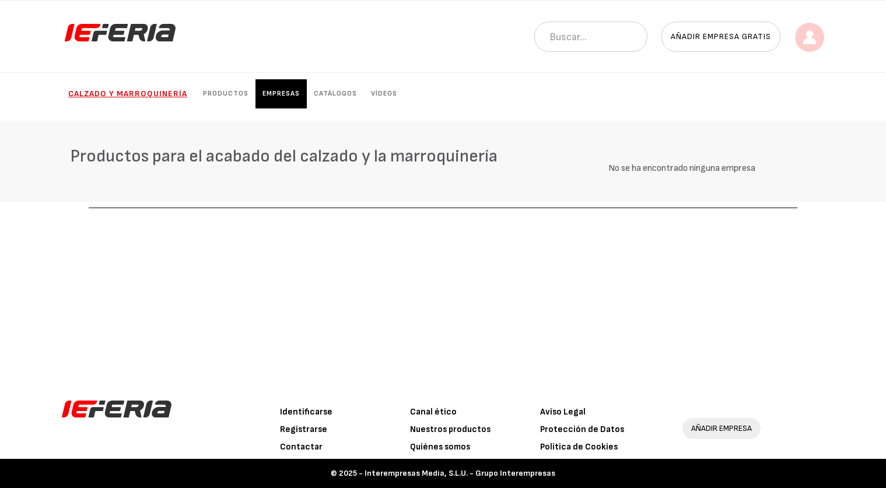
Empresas (281, 93)
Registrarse (303, 429)
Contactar (301, 446)
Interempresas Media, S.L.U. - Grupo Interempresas (460, 473)
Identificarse (306, 411)
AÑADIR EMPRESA (721, 428)
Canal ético (433, 411)
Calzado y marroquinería (127, 94)
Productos (225, 93)
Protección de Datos (582, 429)
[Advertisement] (443, 295)
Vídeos (384, 93)
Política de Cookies (579, 446)
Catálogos (335, 93)
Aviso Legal (563, 411)
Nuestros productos (450, 429)
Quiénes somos (440, 446)
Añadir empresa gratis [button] (721, 36)
